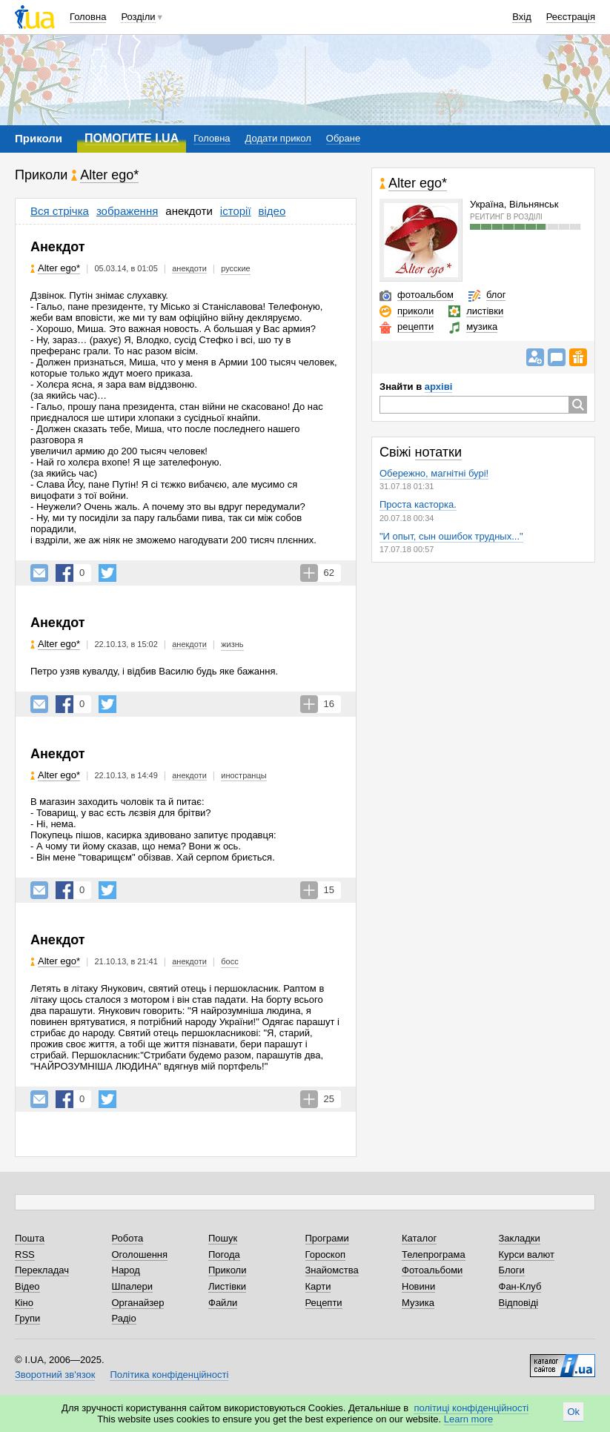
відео (272, 211)
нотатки (438, 452)
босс (229, 961)
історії (235, 211)
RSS (25, 1254)
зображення (127, 211)
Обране (343, 138)
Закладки (519, 1238)
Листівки (227, 1286)
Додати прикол (278, 138)
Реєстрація (570, 16)
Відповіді (519, 1302)
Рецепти (323, 1302)
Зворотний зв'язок (55, 1374)
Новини (418, 1286)
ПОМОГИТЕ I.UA (131, 138)
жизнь (232, 644)
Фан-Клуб (520, 1286)
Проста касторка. (418, 504)
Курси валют (527, 1254)
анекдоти (189, 211)
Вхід (521, 16)
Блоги (512, 1270)
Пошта (29, 1238)
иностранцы (243, 775)
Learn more (468, 1419)
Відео (27, 1286)
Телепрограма (433, 1254)
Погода (224, 1254)
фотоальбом (425, 294)
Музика (418, 1302)
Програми (327, 1238)
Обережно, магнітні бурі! (433, 473)
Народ (126, 1270)
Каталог (419, 1238)
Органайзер (138, 1302)
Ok (573, 1411)
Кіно (24, 1302)
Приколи (227, 1270)
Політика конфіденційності (169, 1374)
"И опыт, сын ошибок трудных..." (451, 536)
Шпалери (132, 1286)
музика (481, 326)
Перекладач (42, 1270)
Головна (88, 16)
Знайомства (332, 1270)
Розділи (138, 16)
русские (235, 268)
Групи (27, 1318)
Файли (222, 1302)
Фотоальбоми (432, 1270)
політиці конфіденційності (471, 1407)
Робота (128, 1238)
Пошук (222, 1238)
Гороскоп (325, 1254)
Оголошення (140, 1254)
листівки (484, 310)
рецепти (415, 326)
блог (496, 294)
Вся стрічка (59, 211)
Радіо (124, 1318)
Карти (318, 1286)
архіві (438, 386)
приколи (415, 310)
